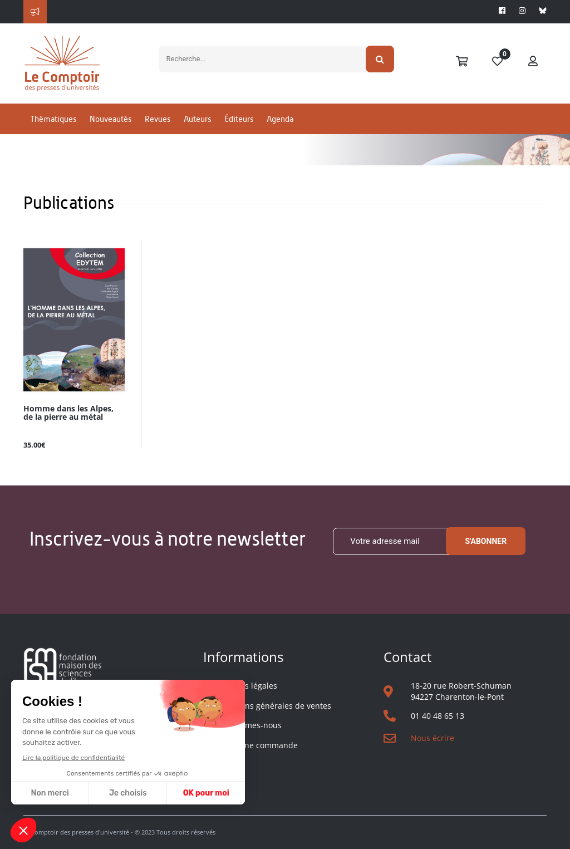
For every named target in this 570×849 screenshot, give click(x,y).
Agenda (280, 119)
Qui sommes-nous (248, 725)
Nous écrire (432, 738)
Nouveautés (110, 119)
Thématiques (53, 119)
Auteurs (197, 119)
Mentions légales (245, 685)
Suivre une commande (256, 745)
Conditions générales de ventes (272, 705)
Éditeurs (238, 119)
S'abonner (486, 541)
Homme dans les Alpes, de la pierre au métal (68, 413)
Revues (157, 119)
